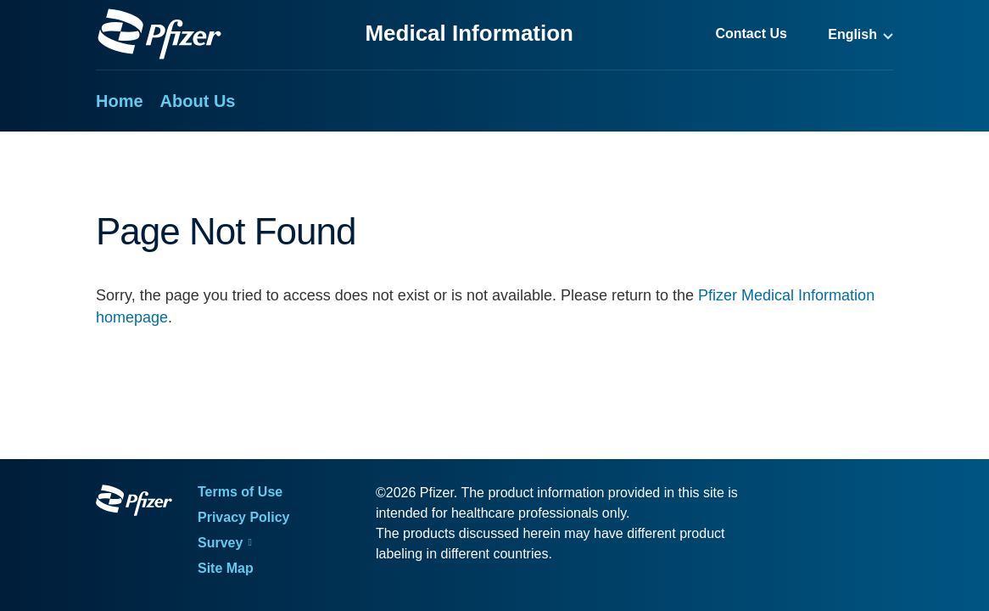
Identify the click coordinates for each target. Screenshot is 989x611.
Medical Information (469, 33)
